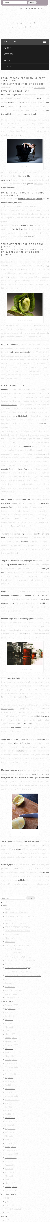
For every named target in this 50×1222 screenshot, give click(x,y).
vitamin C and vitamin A (13, 363)
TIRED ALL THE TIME (13, 990)
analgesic (4, 450)
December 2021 (11, 1045)
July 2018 (9, 1077)
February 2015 (11, 1186)
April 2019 (9, 1052)
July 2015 (9, 1168)
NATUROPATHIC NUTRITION (17, 945)
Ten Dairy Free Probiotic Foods (22, 84)
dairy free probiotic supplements (30, 199)
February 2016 (11, 1143)
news (7, 1205)
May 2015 (9, 1176)
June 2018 (9, 1081)
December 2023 (11, 1005)
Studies (4, 599)
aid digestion (25, 408)
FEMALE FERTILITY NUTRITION (18, 927)
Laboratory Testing (12, 934)
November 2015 (11, 1154)
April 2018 (9, 1085)
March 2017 (10, 1117)
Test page (9, 983)
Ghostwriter (6, 849)
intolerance (30, 120)
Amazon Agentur (8, 724)
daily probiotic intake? (22, 697)
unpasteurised (12, 553)
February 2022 (11, 1038)
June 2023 (9, 1016)
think (10, 120)
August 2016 (10, 1128)
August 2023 (10, 1008)
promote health (40, 408)
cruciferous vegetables (10, 607)
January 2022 (10, 1041)
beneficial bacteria (9, 404)
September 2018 (12, 1074)
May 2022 (9, 1027)
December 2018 (11, 1063)
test (6, 979)
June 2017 (9, 1110)
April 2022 (9, 1030)
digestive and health (38, 545)
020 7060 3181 (35, 8)
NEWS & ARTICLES (13, 949)
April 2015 (9, 1179)
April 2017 (9, 1114)
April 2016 (9, 1139)
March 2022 (10, 1034)
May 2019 (9, 1048)
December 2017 (11, 1096)
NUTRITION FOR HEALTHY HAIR (18, 957)
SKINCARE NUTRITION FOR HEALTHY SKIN (23, 975)
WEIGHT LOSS (11, 994)
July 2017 (9, 1107)
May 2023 (9, 1019)
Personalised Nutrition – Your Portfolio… (21, 960)
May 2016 (9, 1136)
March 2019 (10, 1056)
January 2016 (10, 1146)
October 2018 (11, 1070)
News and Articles (18, 952)
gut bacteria (22, 110)
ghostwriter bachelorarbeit (15, 778)
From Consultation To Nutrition (17, 931)
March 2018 (10, 1088)
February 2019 (11, 1059)
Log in (7, 1220)
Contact (9, 66)
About (7, 48)
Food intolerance (23, 131)
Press (7, 964)
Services (8, 54)
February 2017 (11, 1121)
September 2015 (12, 1161)
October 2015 (11, 1157)
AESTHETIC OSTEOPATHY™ (16, 912)
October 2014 (11, 1190)
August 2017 (10, 1103)
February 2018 (11, 1092)
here (26, 229)
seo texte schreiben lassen (12, 693)
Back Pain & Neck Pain (20, 971)
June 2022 (9, 1023)
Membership (10, 941)
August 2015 (10, 1165)
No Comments (39, 88)
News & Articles (11, 1209)
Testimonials (10, 986)
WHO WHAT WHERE (14, 997)
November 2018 (11, 1067)
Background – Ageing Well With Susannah (21, 916)
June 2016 (9, 1132)
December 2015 (11, 1150)
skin (42, 120)
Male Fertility (10, 938)
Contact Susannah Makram (15, 923)
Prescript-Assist (10, 225)
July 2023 (9, 1012)
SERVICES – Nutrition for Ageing (18, 967)
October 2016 (11, 1125)
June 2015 (9, 1172)
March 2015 (10, 1183)
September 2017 (12, 1099)
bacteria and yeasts (15, 785)
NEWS (7, 60)
